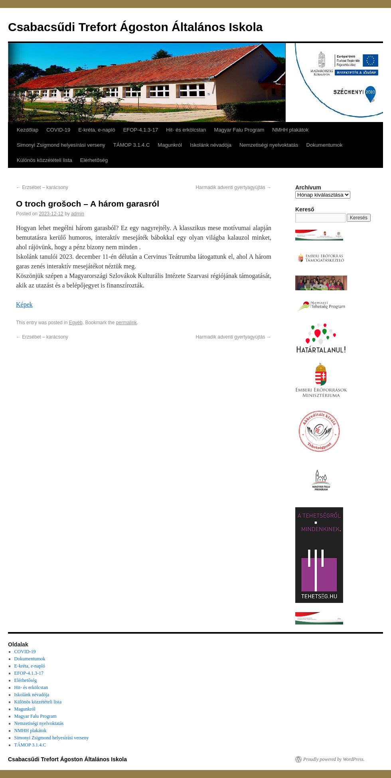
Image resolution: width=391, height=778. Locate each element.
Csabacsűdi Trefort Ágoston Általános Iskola (135, 26)
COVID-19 (58, 130)
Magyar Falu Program (239, 130)
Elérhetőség (94, 160)
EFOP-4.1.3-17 (140, 130)
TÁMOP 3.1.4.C (131, 145)
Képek (24, 304)
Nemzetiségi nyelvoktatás (268, 145)
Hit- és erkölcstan (186, 130)
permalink (126, 322)
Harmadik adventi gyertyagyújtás (233, 187)
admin (77, 214)
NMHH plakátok (290, 130)
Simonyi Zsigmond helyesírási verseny (61, 145)
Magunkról (170, 145)
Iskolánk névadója (210, 145)
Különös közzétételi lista (44, 160)
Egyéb (76, 322)
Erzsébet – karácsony (42, 187)
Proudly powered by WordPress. (334, 759)
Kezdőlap (27, 130)
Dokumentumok (324, 145)
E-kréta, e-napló (96, 130)
